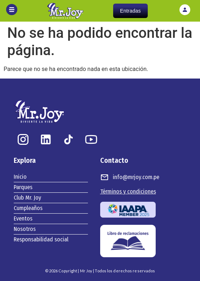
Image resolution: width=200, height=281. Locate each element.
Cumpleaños (28, 208)
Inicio (20, 176)
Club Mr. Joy (27, 197)
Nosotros (25, 229)
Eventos (23, 218)
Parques (23, 187)
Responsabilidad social (41, 239)
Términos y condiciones (128, 191)
